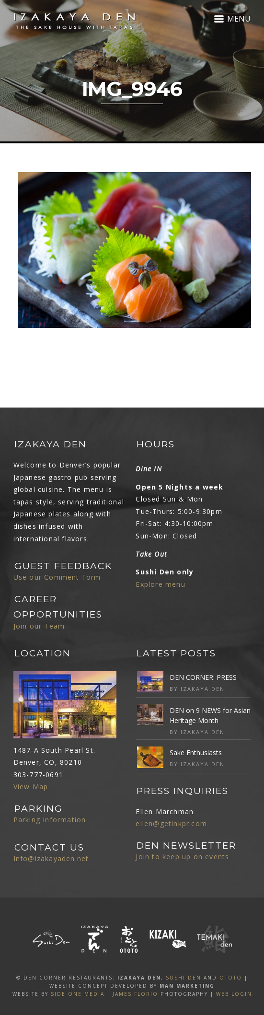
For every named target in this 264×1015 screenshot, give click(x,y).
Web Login (234, 994)
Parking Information (49, 819)
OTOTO (230, 977)
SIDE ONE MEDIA (77, 994)
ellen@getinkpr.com (171, 823)
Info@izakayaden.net (51, 858)
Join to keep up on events (182, 856)
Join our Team (39, 625)
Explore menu (160, 584)
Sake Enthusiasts (196, 752)
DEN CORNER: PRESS (203, 677)
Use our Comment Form (57, 577)
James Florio (135, 994)
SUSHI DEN (183, 977)
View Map (30, 786)
